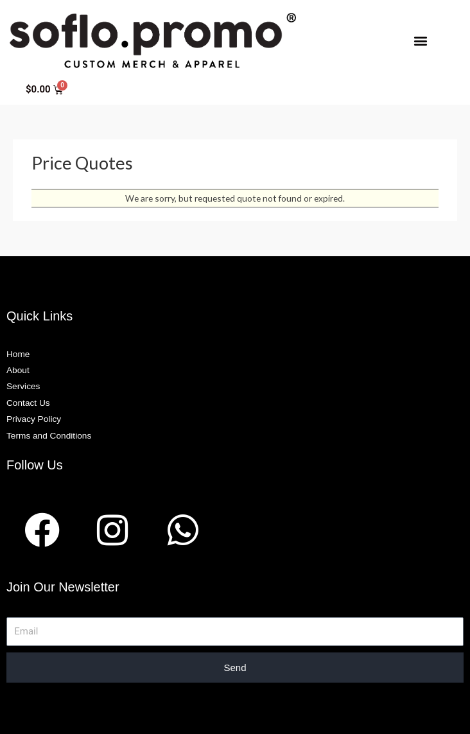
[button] (420, 40)
